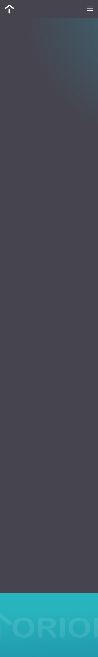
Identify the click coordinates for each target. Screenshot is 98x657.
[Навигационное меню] (90, 9)
